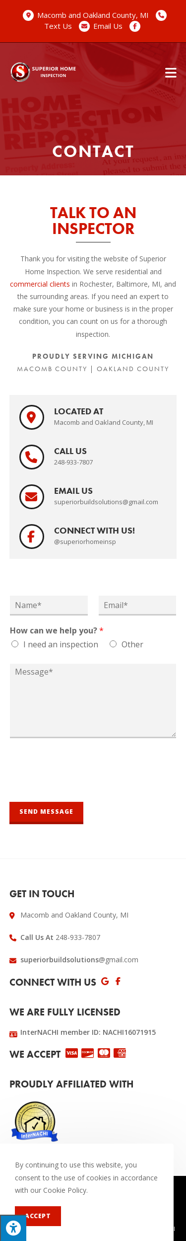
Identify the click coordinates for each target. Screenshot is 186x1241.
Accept (38, 1216)
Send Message (46, 811)
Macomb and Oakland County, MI (93, 15)
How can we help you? (57, 630)
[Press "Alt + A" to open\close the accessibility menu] (13, 1228)
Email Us (108, 26)
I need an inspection (60, 644)
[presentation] (84, 785)
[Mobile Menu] (171, 72)
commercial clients (40, 284)
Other (132, 644)
